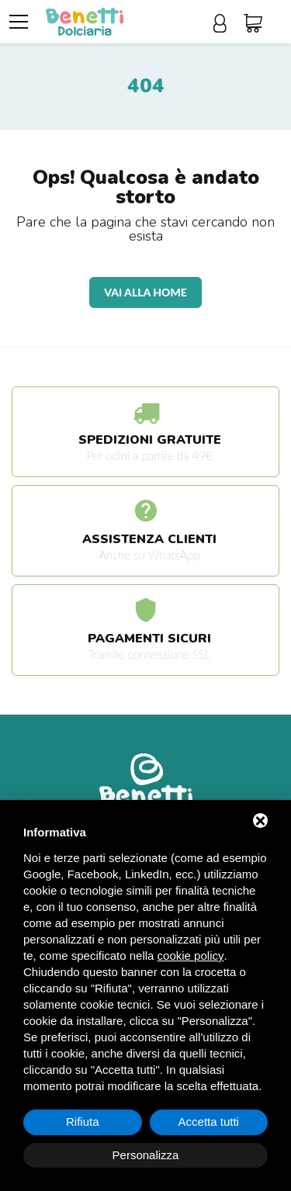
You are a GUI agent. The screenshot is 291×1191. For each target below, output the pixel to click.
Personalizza (146, 1155)
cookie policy (191, 955)
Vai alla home (145, 292)
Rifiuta (82, 1121)
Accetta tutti (208, 1121)
